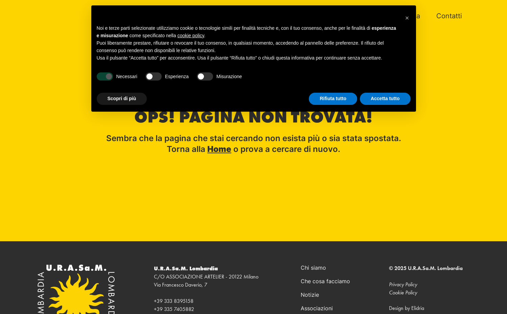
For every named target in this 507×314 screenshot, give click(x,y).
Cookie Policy (403, 292)
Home (219, 150)
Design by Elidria (406, 308)
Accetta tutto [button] (385, 98)
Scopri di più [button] (122, 98)
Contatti (449, 16)
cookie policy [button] (190, 35)
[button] (407, 16)
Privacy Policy (403, 284)
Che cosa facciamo (325, 282)
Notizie (310, 295)
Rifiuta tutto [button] (333, 98)
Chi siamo (313, 268)
